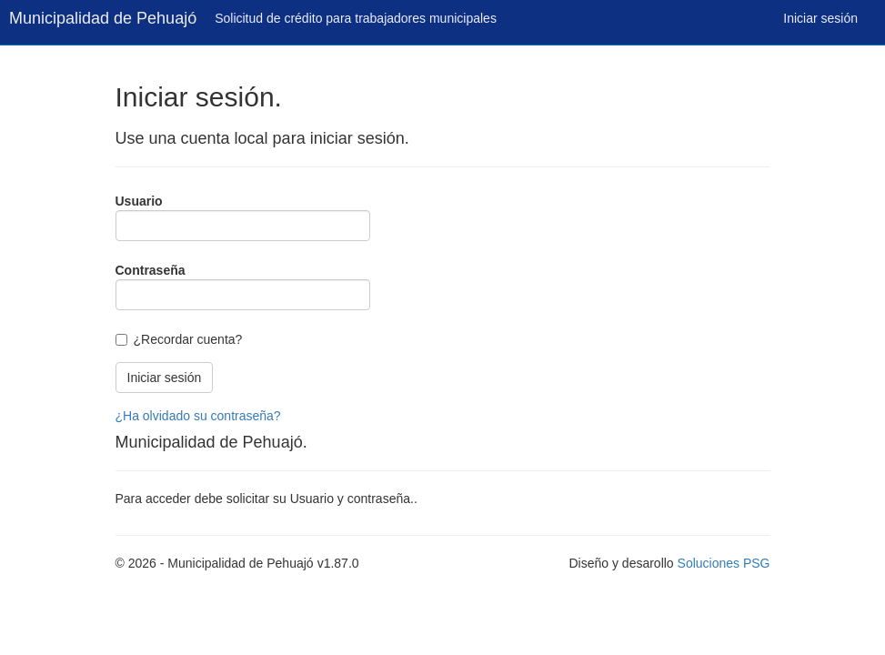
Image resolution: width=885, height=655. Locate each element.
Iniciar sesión (820, 18)
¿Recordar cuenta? (188, 339)
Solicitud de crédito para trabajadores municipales (356, 18)
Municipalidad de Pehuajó (102, 18)
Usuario (139, 201)
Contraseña (151, 270)
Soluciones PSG (724, 563)
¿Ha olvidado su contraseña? (198, 415)
